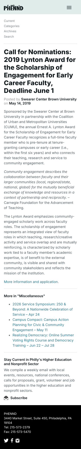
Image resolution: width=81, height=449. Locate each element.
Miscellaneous (31, 296)
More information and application (31, 282)
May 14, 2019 (20, 103)
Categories (11, 26)
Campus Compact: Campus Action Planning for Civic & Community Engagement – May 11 (41, 324)
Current (9, 21)
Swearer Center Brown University (49, 99)
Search (9, 36)
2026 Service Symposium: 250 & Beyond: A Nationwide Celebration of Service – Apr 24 (43, 309)
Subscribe (15, 398)
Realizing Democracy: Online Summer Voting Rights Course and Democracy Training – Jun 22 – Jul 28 (43, 340)
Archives (10, 31)
